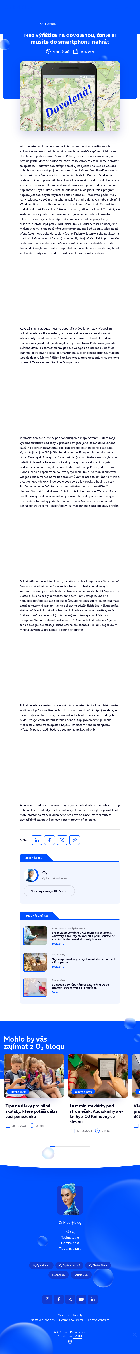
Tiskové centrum (98, 1319)
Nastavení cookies (43, 1319)
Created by (70, 1340)
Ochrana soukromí (71, 1319)
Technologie (50, 46)
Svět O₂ (46, 34)
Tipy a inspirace (53, 70)
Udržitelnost (50, 58)
